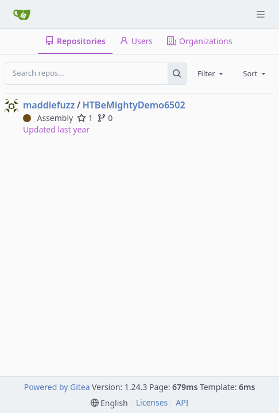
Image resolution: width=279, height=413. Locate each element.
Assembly (48, 117)
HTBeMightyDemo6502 (134, 105)
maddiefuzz (49, 105)
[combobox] (211, 73)
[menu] (109, 403)
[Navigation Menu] (261, 14)
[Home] (22, 14)
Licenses (152, 402)
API (182, 402)
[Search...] (177, 73)
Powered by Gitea (57, 386)
